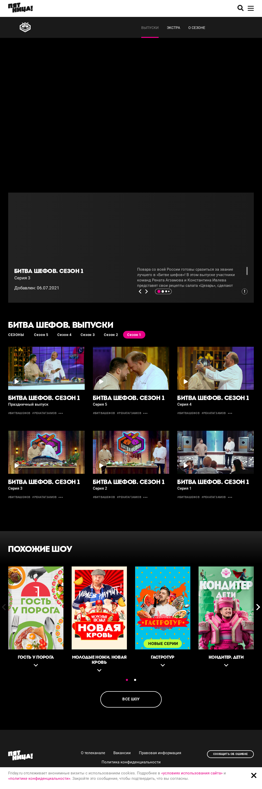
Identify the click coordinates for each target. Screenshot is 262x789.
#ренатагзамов (44, 413)
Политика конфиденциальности (131, 762)
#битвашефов (19, 413)
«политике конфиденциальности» (39, 778)
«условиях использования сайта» (192, 773)
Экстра (173, 28)
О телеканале (93, 753)
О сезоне (196, 28)
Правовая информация (160, 753)
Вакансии (122, 753)
